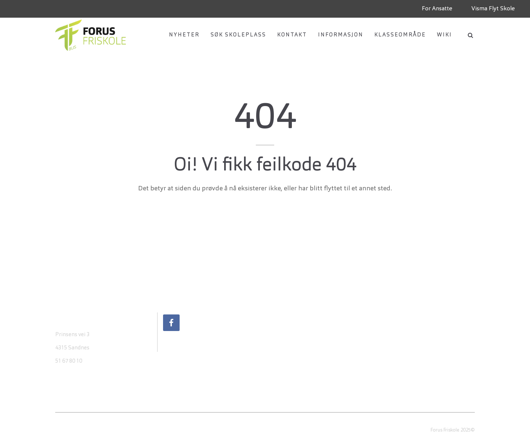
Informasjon (340, 35)
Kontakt (292, 35)
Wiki (444, 35)
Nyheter (184, 35)
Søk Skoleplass (238, 35)
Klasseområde (400, 35)
